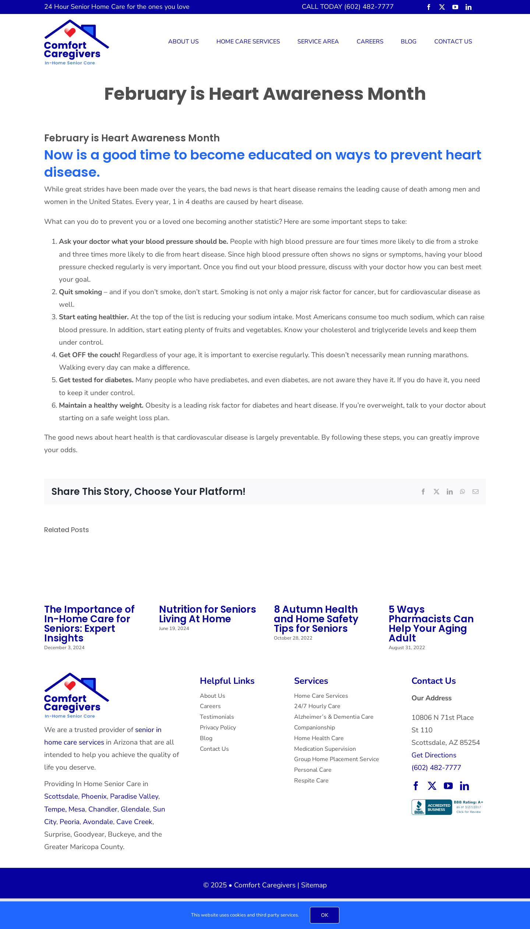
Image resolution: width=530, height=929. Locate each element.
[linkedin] (468, 7)
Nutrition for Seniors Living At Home (207, 614)
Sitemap (314, 885)
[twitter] (442, 7)
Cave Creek (134, 822)
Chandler (102, 809)
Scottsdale (61, 796)
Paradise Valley (134, 796)
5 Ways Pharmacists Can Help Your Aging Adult (431, 624)
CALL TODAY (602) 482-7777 (348, 6)
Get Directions (433, 755)
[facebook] (429, 7)
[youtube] (455, 7)
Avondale (98, 822)
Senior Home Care (98, 6)
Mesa (76, 809)
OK (324, 915)
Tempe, (55, 809)
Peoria (70, 822)
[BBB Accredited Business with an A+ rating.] (448, 802)
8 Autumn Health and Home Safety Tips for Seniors (316, 619)
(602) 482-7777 (436, 768)
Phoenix (94, 796)
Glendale (135, 809)
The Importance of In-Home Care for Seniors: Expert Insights (89, 624)
